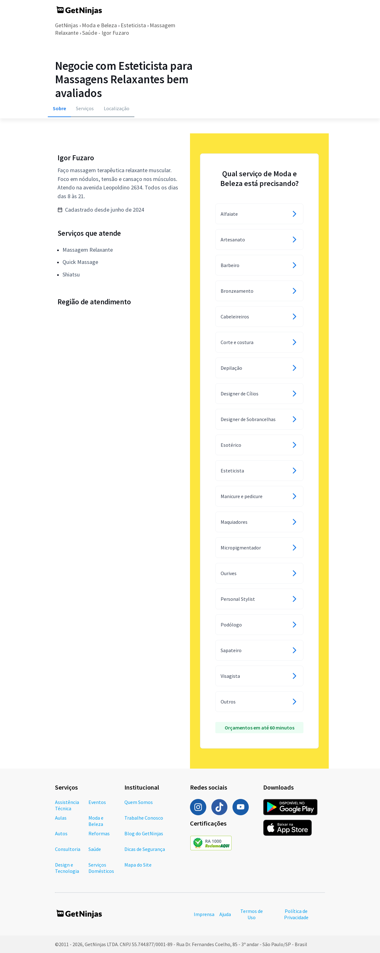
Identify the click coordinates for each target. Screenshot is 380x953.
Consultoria (67, 849)
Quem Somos (138, 802)
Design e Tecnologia (67, 868)
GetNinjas (66, 25)
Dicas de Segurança (144, 849)
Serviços (85, 108)
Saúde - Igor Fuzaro (105, 32)
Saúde (94, 849)
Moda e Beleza (99, 25)
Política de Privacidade (296, 914)
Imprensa (204, 914)
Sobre (59, 108)
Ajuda (225, 914)
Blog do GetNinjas (143, 833)
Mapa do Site (138, 865)
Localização (116, 108)
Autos (61, 833)
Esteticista (133, 25)
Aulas (61, 818)
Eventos (97, 802)
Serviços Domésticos (101, 868)
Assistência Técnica (67, 805)
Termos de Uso (251, 914)
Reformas (99, 833)
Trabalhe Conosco (143, 818)
